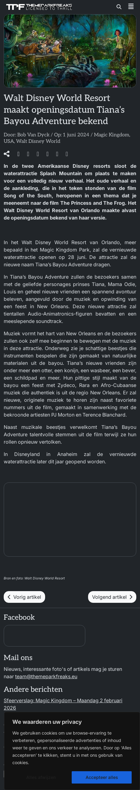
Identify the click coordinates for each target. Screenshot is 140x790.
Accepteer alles (102, 777)
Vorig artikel (24, 597)
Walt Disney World (38, 141)
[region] (72, 751)
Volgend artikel (112, 597)
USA (9, 141)
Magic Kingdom (111, 135)
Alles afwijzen (41, 777)
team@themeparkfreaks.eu (46, 676)
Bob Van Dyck (33, 135)
